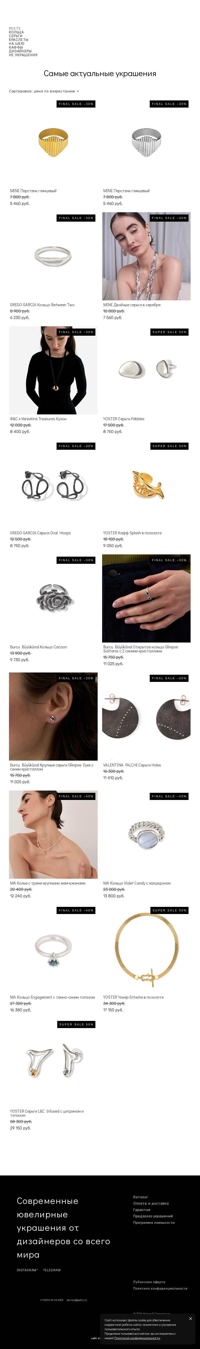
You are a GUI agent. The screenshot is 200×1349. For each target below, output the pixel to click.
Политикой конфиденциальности (137, 1338)
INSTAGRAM (27, 1270)
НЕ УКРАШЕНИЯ (23, 54)
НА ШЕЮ (17, 43)
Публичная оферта (149, 1282)
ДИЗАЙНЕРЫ (20, 51)
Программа (143, 1222)
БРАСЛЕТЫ (19, 39)
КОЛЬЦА (16, 32)
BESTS (15, 28)
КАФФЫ (16, 47)
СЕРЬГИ (16, 35)
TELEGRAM (52, 1270)
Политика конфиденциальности (160, 1288)
